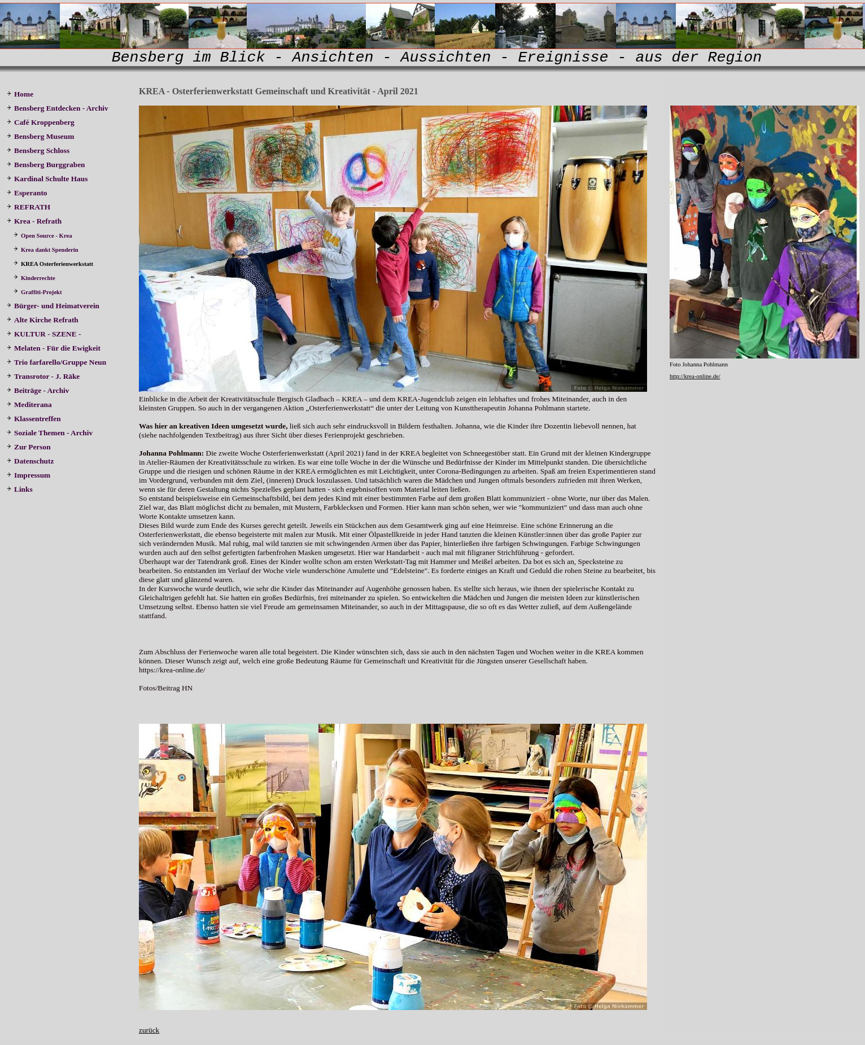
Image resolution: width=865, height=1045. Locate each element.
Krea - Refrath (34, 221)
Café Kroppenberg (41, 122)
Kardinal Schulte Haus (49, 178)
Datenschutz (30, 461)
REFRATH (30, 207)
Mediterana (30, 404)
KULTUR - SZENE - (46, 334)
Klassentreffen (35, 418)
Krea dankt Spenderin (46, 250)
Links (20, 489)
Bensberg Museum (40, 136)
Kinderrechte (35, 278)
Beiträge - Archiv (38, 390)
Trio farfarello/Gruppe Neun (56, 362)
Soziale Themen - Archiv (50, 433)
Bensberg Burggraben (47, 164)
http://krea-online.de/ (695, 376)
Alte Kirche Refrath (42, 320)
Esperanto (27, 193)
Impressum (28, 475)
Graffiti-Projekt (38, 292)
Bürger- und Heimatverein (54, 305)
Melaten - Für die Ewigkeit (54, 348)
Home (20, 94)
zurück (149, 1030)
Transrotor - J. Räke (44, 376)
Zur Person (29, 447)
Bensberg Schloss (38, 150)
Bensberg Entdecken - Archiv (57, 108)
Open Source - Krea (43, 236)
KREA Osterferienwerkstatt (54, 264)
